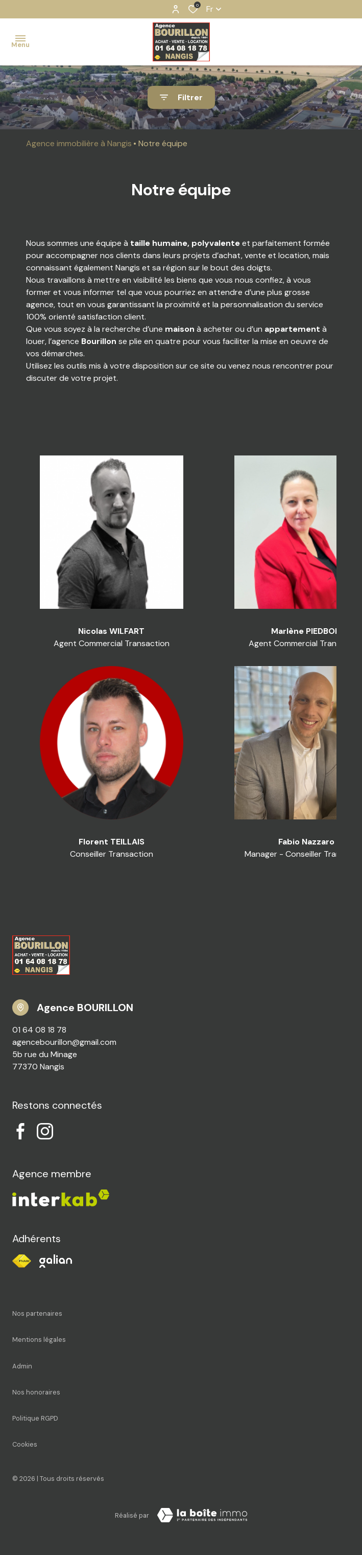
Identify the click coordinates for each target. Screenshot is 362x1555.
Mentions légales (39, 1339)
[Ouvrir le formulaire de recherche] (181, 97)
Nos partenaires (37, 1313)
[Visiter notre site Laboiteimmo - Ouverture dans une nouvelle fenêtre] (202, 1515)
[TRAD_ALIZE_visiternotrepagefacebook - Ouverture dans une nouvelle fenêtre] (20, 1131)
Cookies (24, 1444)
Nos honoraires (36, 1392)
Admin (22, 1366)
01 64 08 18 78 (39, 1029)
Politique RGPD (35, 1418)
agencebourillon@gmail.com (64, 1042)
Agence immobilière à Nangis (79, 143)
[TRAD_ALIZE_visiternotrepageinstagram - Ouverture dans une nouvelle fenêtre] (45, 1131)
